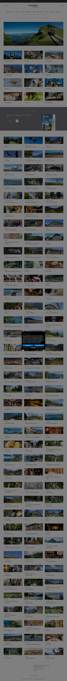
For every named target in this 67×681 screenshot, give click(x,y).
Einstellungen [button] (33, 347)
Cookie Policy (35, 337)
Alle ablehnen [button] (28, 345)
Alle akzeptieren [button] (39, 345)
